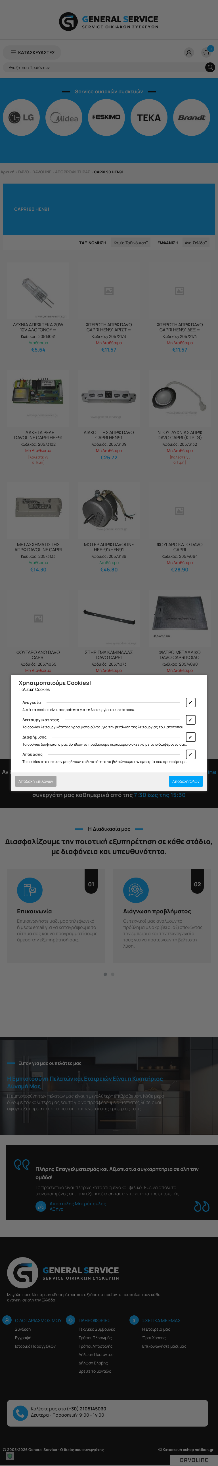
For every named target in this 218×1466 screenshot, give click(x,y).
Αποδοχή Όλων (186, 781)
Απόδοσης (32, 754)
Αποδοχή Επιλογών (35, 781)
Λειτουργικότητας (40, 719)
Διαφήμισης (34, 737)
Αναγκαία (31, 702)
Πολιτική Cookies (34, 689)
